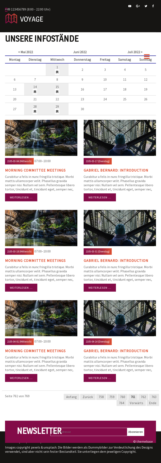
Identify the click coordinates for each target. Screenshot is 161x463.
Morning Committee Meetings (35, 170)
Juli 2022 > (135, 52)
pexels (35, 447)
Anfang (71, 397)
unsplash (50, 447)
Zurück (88, 397)
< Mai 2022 (25, 52)
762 (143, 397)
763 (154, 397)
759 (111, 397)
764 (121, 403)
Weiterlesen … (21, 197)
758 (101, 397)
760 (122, 397)
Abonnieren (135, 432)
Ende (153, 403)
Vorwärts (136, 403)
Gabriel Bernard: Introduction (116, 170)
